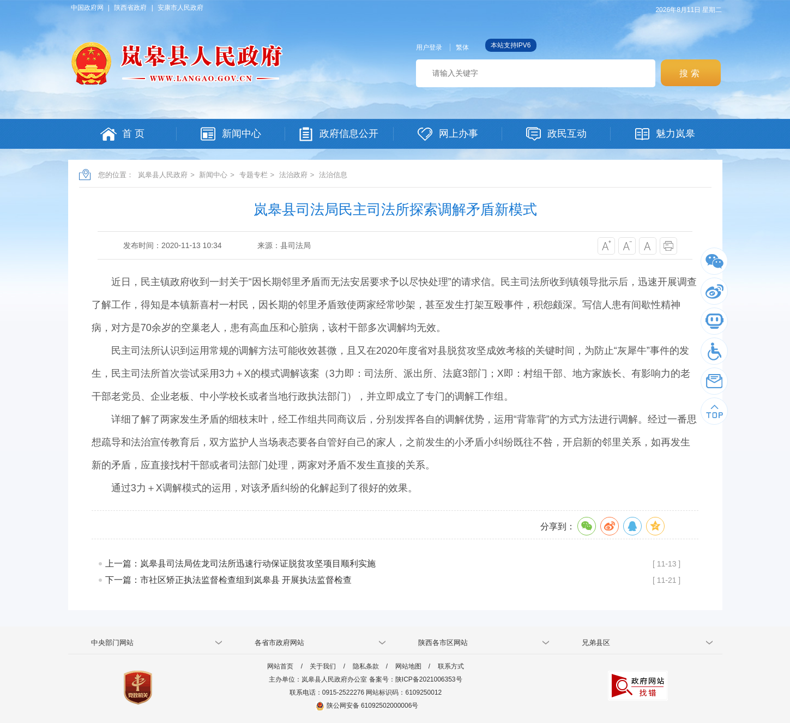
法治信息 (333, 175)
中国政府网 (87, 7)
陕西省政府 (130, 7)
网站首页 (280, 666)
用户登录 (429, 47)
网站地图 (408, 666)
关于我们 (323, 666)
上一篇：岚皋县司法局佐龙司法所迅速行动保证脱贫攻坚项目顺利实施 (240, 563)
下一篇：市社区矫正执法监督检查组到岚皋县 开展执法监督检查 (228, 580)
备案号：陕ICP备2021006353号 (415, 679)
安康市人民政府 (180, 7)
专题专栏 (253, 175)
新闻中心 (213, 175)
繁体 (462, 47)
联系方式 (451, 666)
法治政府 (293, 175)
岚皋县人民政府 (163, 175)
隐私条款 (366, 666)
